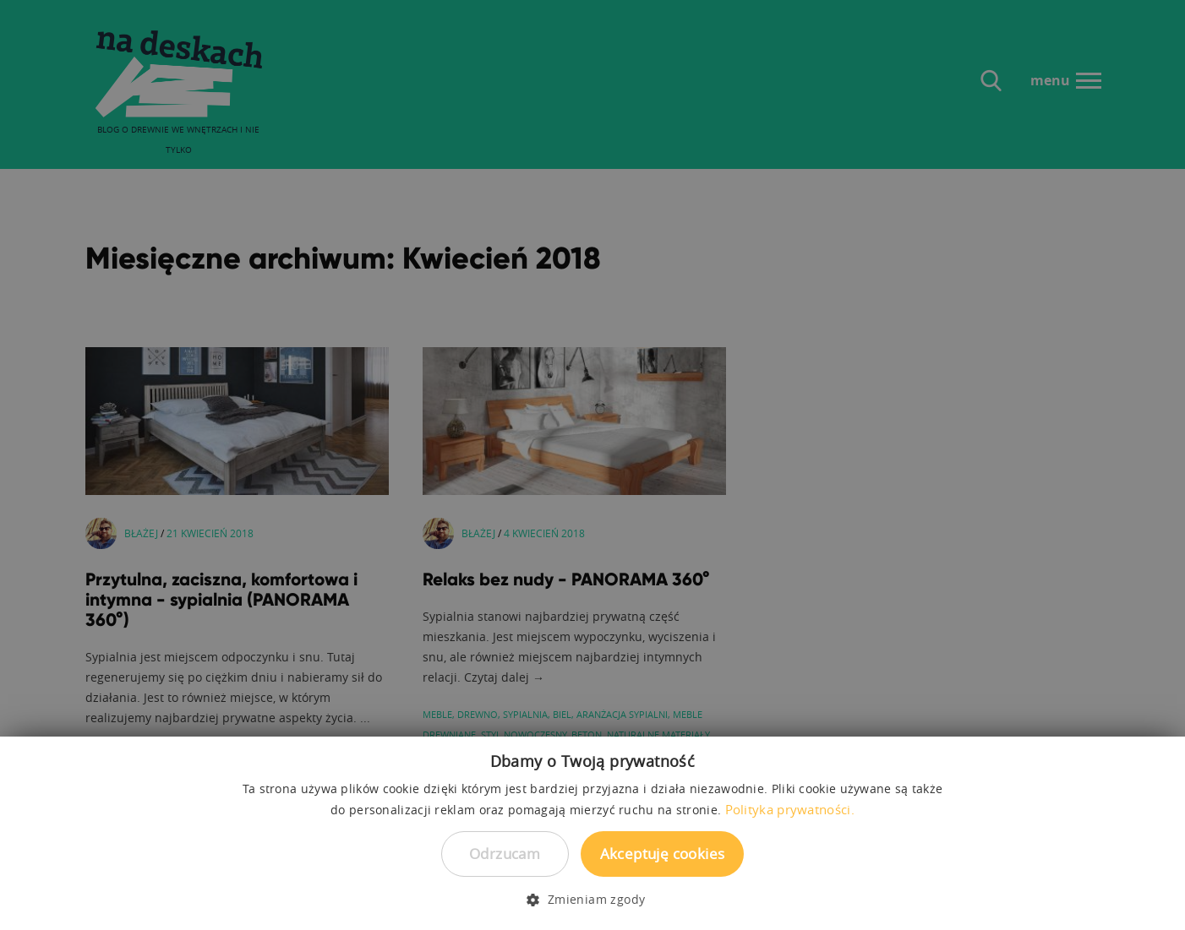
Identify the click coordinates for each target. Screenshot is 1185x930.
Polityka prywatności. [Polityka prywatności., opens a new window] (790, 809)
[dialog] (592, 465)
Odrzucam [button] (504, 853)
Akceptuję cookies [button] (662, 853)
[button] (592, 899)
